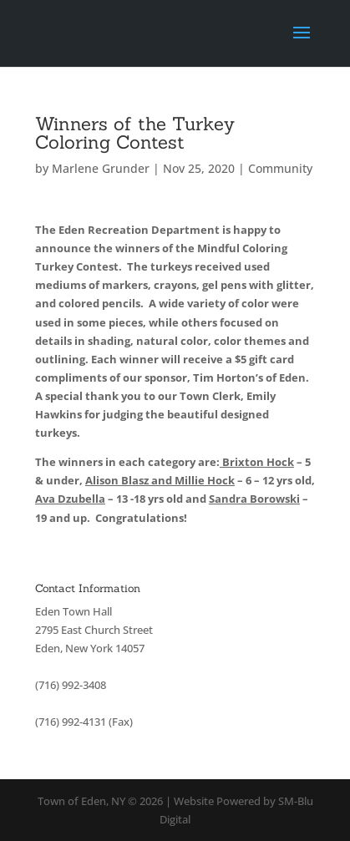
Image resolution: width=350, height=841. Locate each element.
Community (280, 168)
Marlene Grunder (101, 168)
